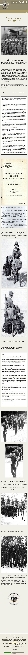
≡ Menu (25, 12)
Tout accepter (7, 652)
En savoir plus (14, 649)
